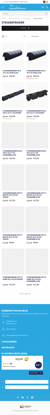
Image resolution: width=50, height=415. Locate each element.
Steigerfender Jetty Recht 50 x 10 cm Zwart (12, 195)
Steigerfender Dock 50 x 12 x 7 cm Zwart (36, 112)
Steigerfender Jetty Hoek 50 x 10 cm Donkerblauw (36, 279)
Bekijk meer (35, 373)
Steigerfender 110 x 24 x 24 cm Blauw (12, 72)
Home (4, 19)
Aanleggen (26, 19)
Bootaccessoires (14, 19)
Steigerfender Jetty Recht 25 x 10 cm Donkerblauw (36, 237)
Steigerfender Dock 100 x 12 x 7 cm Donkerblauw (12, 153)
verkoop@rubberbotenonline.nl (17, 335)
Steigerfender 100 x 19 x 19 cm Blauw (36, 72)
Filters (25, 28)
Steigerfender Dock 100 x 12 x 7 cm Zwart (12, 112)
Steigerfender (38, 19)
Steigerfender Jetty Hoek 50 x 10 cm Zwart (13, 278)
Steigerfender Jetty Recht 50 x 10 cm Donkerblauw (36, 195)
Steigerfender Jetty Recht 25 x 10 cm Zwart (12, 237)
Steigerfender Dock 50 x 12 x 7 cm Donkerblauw (36, 153)
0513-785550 (11, 329)
